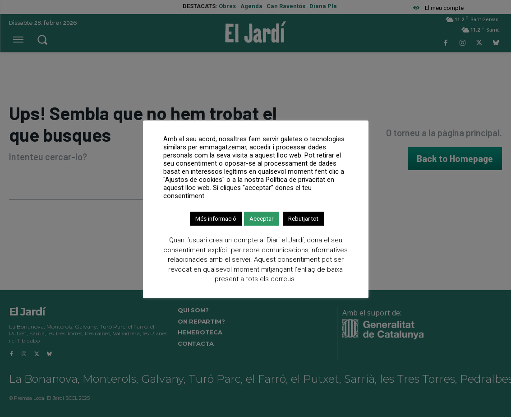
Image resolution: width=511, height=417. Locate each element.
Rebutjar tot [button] (303, 218)
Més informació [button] (215, 218)
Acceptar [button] (261, 218)
